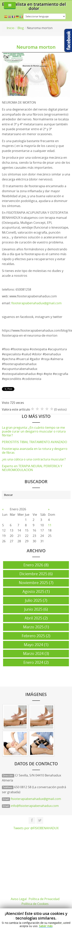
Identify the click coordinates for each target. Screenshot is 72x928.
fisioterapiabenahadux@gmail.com (36, 303)
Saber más (46, 926)
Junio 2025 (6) (36, 609)
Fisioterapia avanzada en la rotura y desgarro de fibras (34, 451)
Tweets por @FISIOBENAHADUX (36, 828)
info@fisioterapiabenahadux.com (35, 806)
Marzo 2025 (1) (36, 627)
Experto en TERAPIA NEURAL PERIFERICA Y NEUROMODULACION (32, 468)
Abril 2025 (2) (36, 618)
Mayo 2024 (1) (36, 645)
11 (49, 525)
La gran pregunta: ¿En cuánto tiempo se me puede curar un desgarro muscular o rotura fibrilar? (34, 431)
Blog (20, 28)
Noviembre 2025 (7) (36, 583)
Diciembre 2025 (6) (36, 574)
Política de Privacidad (44, 899)
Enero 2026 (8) (36, 565)
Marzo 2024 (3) (36, 654)
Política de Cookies (35, 904)
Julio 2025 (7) (36, 600)
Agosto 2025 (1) (36, 592)
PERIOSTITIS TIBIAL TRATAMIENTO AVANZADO (34, 442)
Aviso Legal (19, 899)
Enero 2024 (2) (36, 662)
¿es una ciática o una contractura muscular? (34, 459)
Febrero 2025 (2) (36, 636)
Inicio (10, 28)
